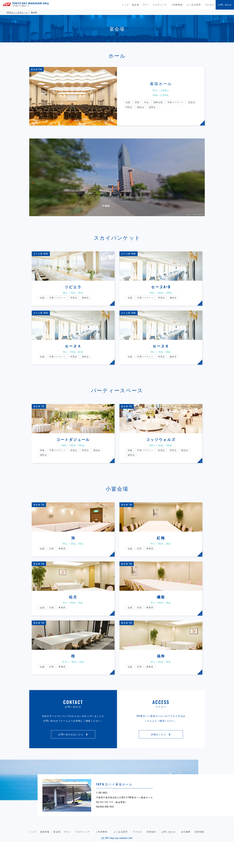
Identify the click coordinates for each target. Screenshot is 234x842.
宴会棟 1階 (38, 406)
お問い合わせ (225, 4)
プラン (145, 4)
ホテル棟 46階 (40, 253)
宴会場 (135, 4)
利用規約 (151, 831)
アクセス (209, 4)
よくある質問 (194, 4)
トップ (125, 4)
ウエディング (160, 4)
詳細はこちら (161, 734)
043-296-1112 (106, 802)
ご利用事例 (176, 4)
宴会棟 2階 (36, 69)
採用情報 (199, 831)
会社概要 (185, 831)
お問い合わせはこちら (73, 734)
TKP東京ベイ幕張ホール (17, 12)
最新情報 (45, 831)
